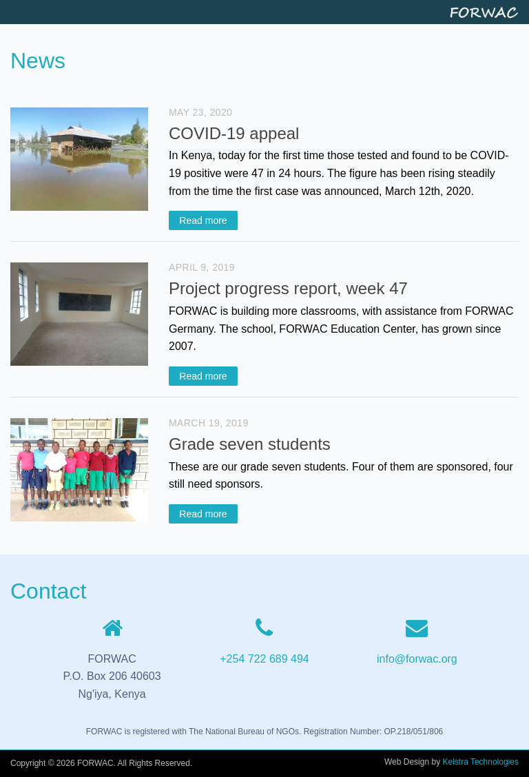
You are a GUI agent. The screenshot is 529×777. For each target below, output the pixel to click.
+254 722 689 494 (264, 659)
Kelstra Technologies (480, 762)
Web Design (406, 762)
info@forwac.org (417, 659)
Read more (203, 220)
